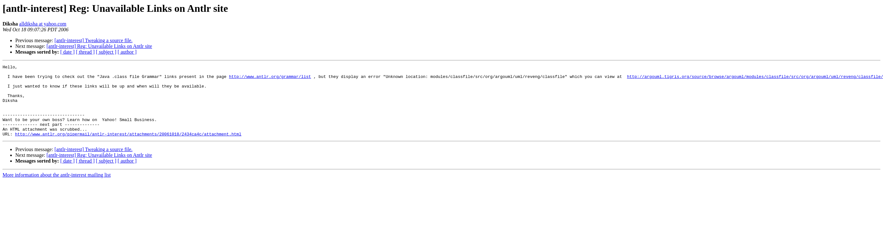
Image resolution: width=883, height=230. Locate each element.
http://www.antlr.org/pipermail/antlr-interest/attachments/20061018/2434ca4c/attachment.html (128, 148)
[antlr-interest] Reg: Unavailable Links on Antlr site (99, 46)
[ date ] (67, 52)
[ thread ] (85, 52)
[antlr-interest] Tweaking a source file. (94, 40)
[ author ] (127, 52)
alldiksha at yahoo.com (42, 24)
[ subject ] (106, 52)
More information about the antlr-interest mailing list (57, 189)
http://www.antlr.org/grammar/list (270, 79)
